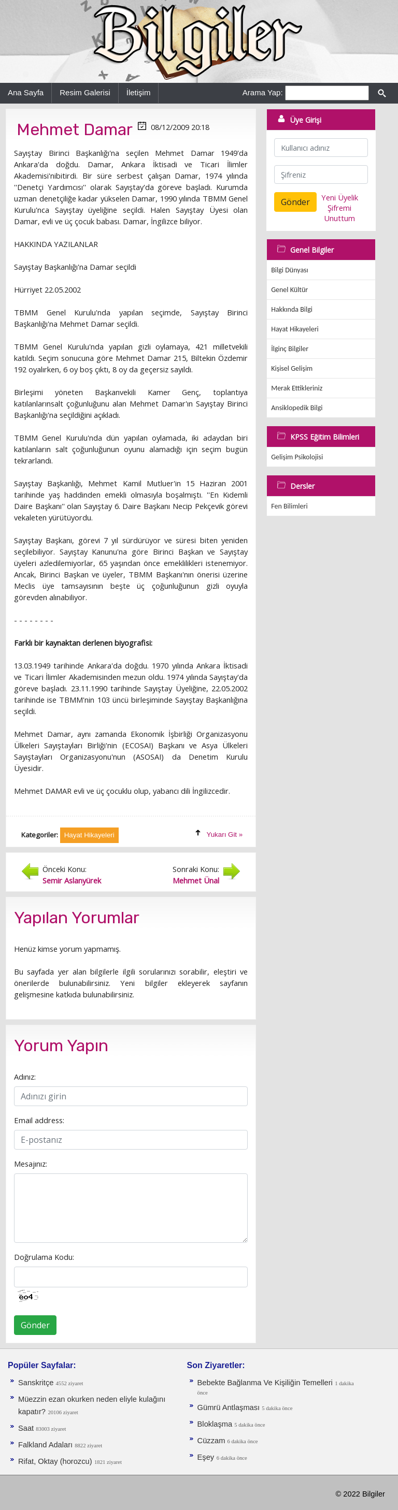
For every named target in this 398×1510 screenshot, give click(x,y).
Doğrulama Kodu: (44, 1257)
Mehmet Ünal (196, 880)
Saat (27, 1428)
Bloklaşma (216, 1424)
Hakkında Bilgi (291, 309)
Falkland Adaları (46, 1445)
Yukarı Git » (225, 834)
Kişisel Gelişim (291, 368)
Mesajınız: (30, 1163)
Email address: (39, 1120)
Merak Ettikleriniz (296, 388)
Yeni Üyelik (339, 197)
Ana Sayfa (26, 92)
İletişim (138, 92)
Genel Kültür (289, 289)
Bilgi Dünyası (289, 270)
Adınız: (25, 1076)
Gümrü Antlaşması (229, 1407)
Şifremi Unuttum (339, 212)
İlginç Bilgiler (289, 348)
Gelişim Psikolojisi (297, 457)
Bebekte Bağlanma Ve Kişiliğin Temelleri (265, 1382)
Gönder (35, 1325)
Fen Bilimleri (289, 506)
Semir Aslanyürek (71, 880)
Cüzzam (212, 1440)
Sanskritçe (37, 1382)
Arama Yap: (263, 92)
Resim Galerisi (85, 92)
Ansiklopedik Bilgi (296, 407)
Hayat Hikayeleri (295, 329)
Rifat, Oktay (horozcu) (55, 1461)
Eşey (206, 1457)
